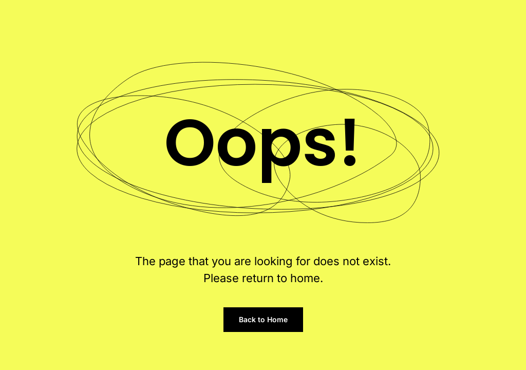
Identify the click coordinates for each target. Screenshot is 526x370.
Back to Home (263, 319)
